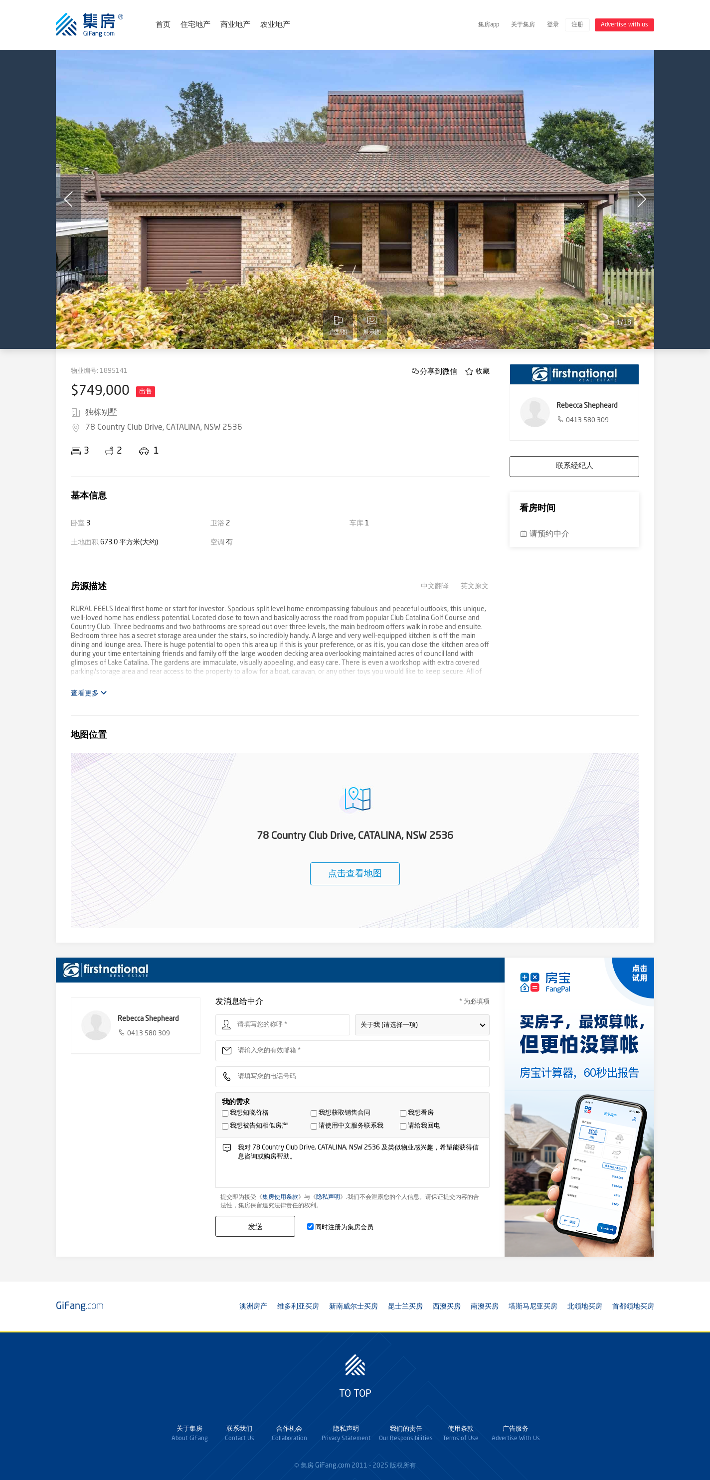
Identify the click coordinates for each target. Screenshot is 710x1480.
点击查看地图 (355, 873)
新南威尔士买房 (353, 1306)
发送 (255, 1226)
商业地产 (235, 25)
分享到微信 (438, 371)
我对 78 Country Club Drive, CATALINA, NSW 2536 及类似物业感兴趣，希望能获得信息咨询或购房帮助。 (361, 1165)
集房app (488, 25)
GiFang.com (332, 1465)
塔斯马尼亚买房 (533, 1306)
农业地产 (275, 25)
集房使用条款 (280, 1197)
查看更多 (89, 693)
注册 (577, 25)
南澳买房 (485, 1306)
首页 (163, 25)
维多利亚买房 (298, 1306)
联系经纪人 (574, 466)
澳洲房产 (253, 1306)
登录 (553, 25)
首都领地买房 (633, 1306)
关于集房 (523, 25)
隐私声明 (328, 1197)
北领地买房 (584, 1306)
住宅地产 (195, 25)
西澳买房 (447, 1306)
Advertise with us (624, 25)
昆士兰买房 (405, 1306)
